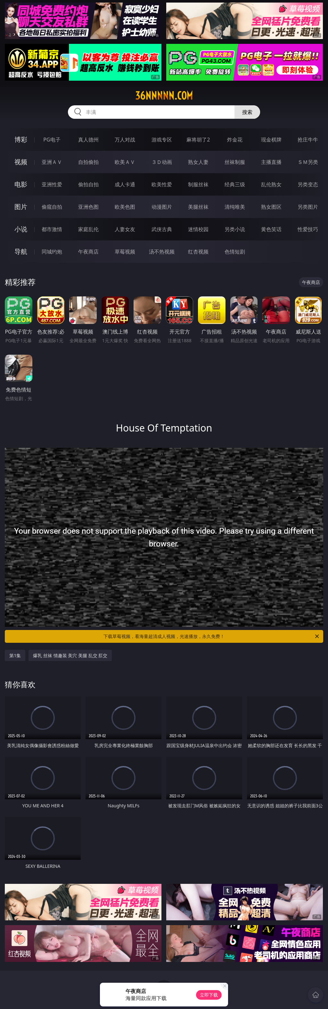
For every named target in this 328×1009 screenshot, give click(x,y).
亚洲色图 (88, 206)
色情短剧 (235, 251)
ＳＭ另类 (308, 161)
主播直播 (271, 161)
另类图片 (308, 206)
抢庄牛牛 (308, 139)
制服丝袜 (198, 184)
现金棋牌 (271, 139)
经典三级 (235, 184)
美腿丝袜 (198, 206)
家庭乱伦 (88, 229)
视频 (20, 161)
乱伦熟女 (271, 184)
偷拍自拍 (88, 184)
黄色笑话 (271, 229)
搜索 (247, 112)
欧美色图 (125, 206)
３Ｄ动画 (162, 161)
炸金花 (234, 139)
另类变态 (308, 184)
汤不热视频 (162, 251)
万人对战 (125, 139)
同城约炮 (52, 251)
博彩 (20, 139)
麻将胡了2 (198, 139)
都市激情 (52, 229)
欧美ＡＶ (125, 161)
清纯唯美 (235, 206)
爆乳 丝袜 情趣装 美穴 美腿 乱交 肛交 (70, 655)
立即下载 (209, 995)
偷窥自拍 (52, 206)
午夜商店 (88, 251)
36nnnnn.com (164, 95)
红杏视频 (198, 251)
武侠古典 (162, 229)
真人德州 (88, 139)
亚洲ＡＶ (52, 161)
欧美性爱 (162, 184)
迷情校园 (198, 229)
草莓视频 (125, 251)
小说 (20, 229)
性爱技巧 (308, 229)
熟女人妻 (198, 161)
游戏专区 (162, 139)
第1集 (15, 655)
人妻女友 (125, 229)
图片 (20, 206)
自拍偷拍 (88, 161)
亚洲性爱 (52, 184)
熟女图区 (271, 206)
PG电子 (51, 139)
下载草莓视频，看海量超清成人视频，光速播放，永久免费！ (211, 636)
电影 (20, 184)
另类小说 (235, 229)
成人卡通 (125, 184)
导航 (20, 251)
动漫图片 (162, 206)
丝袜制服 (235, 161)
